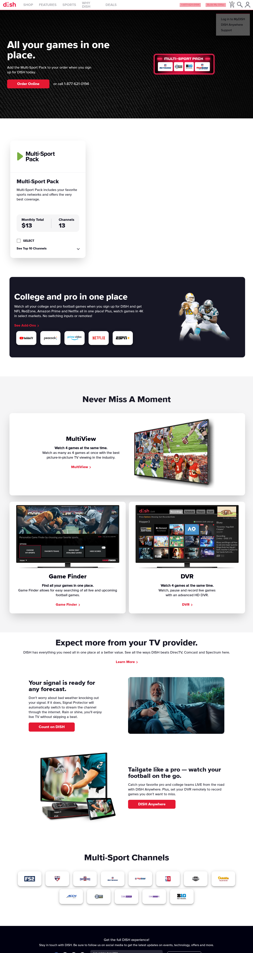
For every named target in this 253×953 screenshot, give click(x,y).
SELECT (28, 244)
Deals (119, 7)
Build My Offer (209, 6)
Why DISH (99, 7)
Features (56, 7)
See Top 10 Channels (32, 251)
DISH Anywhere (151, 807)
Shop (36, 7)
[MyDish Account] (244, 7)
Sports (77, 7)
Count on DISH (52, 730)
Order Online (28, 87)
